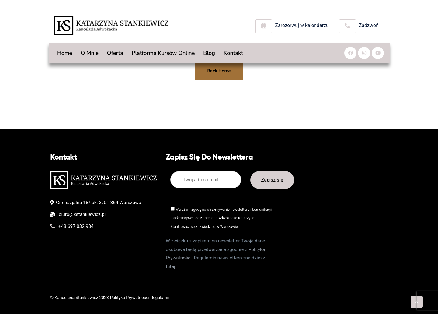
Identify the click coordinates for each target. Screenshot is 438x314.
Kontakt (233, 53)
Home (64, 53)
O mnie (90, 53)
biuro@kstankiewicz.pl (78, 214)
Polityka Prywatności (129, 297)
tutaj (170, 266)
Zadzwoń (369, 25)
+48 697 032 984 (72, 226)
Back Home (219, 71)
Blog (209, 53)
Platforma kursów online (163, 53)
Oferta (117, 53)
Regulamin (161, 297)
